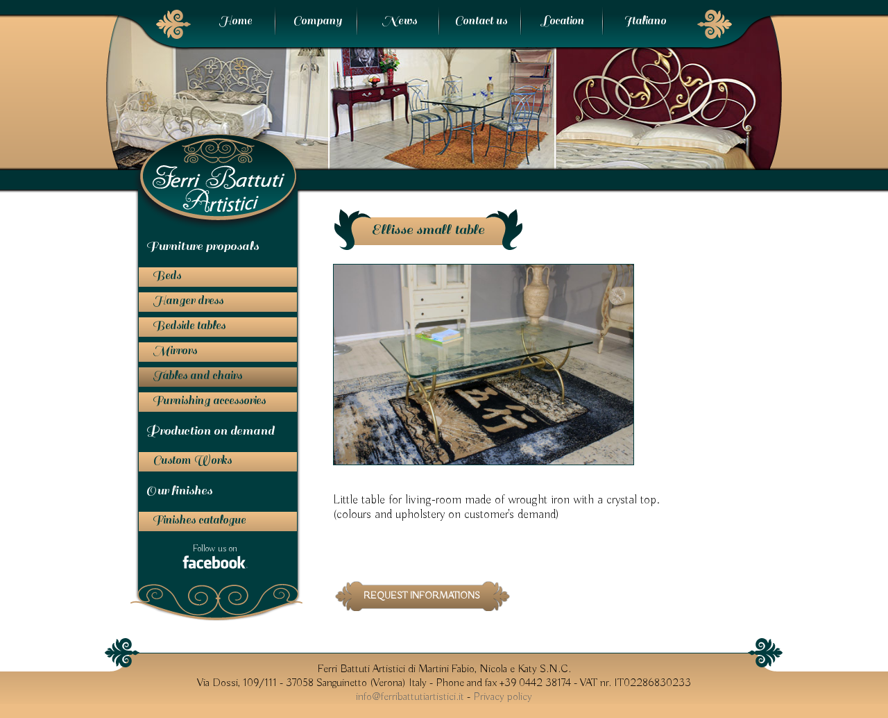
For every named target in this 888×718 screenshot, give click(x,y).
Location (562, 21)
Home (235, 21)
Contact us (480, 21)
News (399, 21)
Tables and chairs (197, 376)
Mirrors (175, 351)
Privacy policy (502, 697)
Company (317, 21)
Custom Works (192, 460)
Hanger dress (188, 301)
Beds (167, 276)
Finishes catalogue (199, 520)
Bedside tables (189, 326)
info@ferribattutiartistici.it (410, 697)
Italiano (645, 21)
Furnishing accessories (209, 401)
